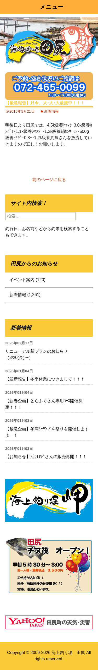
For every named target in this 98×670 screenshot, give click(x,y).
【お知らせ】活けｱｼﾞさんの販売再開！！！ (46, 456)
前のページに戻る (49, 179)
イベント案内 (21, 279)
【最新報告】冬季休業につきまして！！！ (45, 379)
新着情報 (51, 111)
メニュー (52, 7)
